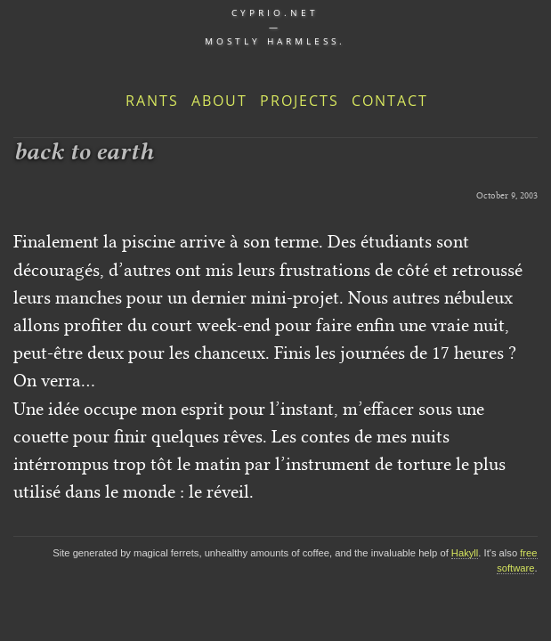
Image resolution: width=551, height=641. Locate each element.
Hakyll (464, 553)
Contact (390, 100)
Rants (152, 100)
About (219, 100)
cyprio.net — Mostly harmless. (275, 26)
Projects (299, 100)
